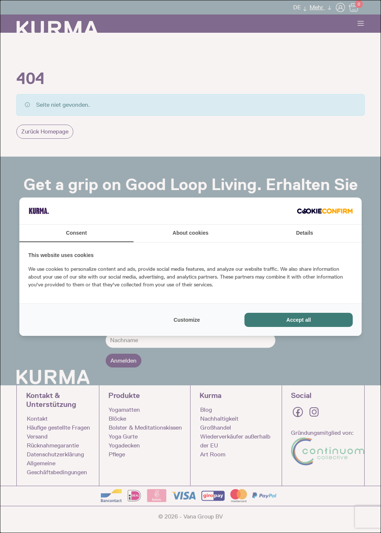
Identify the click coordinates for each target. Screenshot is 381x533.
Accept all (298, 320)
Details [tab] (304, 233)
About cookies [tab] (190, 233)
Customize (187, 320)
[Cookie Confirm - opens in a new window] (325, 210)
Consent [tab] (76, 233)
